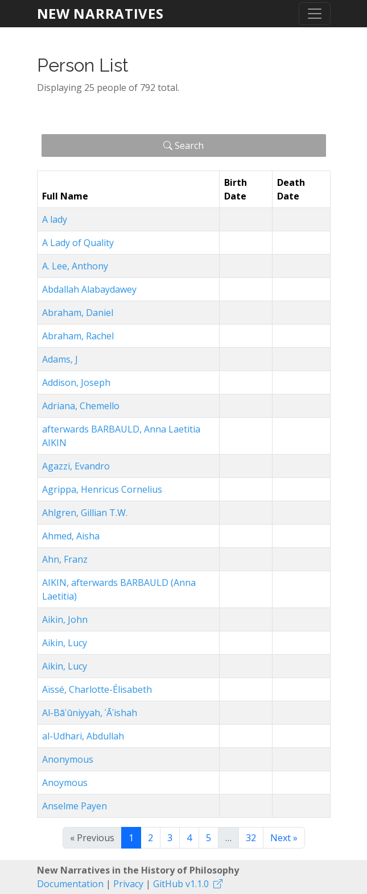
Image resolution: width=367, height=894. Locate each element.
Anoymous (65, 782)
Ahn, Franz (65, 559)
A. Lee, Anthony (75, 266)
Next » (284, 837)
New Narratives (100, 13)
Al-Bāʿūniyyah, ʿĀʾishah (89, 712)
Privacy (128, 884)
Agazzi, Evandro (76, 466)
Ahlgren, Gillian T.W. (84, 512)
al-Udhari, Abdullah (83, 736)
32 (251, 837)
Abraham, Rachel (78, 336)
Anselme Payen (74, 806)
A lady (54, 219)
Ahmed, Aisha (71, 536)
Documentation (70, 884)
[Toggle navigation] (315, 13)
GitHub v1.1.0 (181, 884)
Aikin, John (65, 619)
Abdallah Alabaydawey (89, 289)
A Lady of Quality (78, 242)
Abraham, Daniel (77, 312)
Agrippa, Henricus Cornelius (102, 489)
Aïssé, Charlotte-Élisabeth (97, 689)
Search (183, 145)
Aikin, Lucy (64, 643)
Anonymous (67, 759)
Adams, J (60, 359)
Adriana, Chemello (80, 406)
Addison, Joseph (76, 382)
